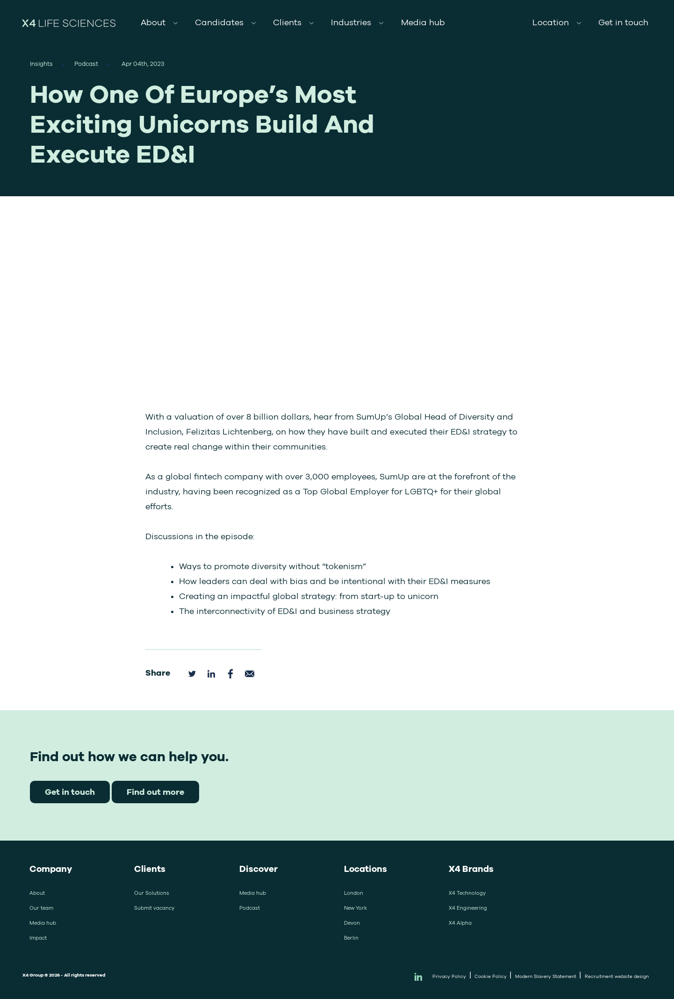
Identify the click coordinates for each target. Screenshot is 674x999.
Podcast (249, 908)
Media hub (423, 22)
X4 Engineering (468, 908)
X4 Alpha (460, 923)
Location (550, 22)
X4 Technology (467, 893)
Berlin (351, 938)
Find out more (155, 792)
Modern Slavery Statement (545, 976)
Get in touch (623, 22)
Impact (38, 938)
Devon (352, 923)
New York (355, 908)
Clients (287, 22)
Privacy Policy (449, 976)
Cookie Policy (490, 976)
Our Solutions (151, 893)
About (153, 22)
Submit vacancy (154, 908)
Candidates (219, 22)
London (353, 893)
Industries (351, 22)
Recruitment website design (617, 976)
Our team (41, 908)
